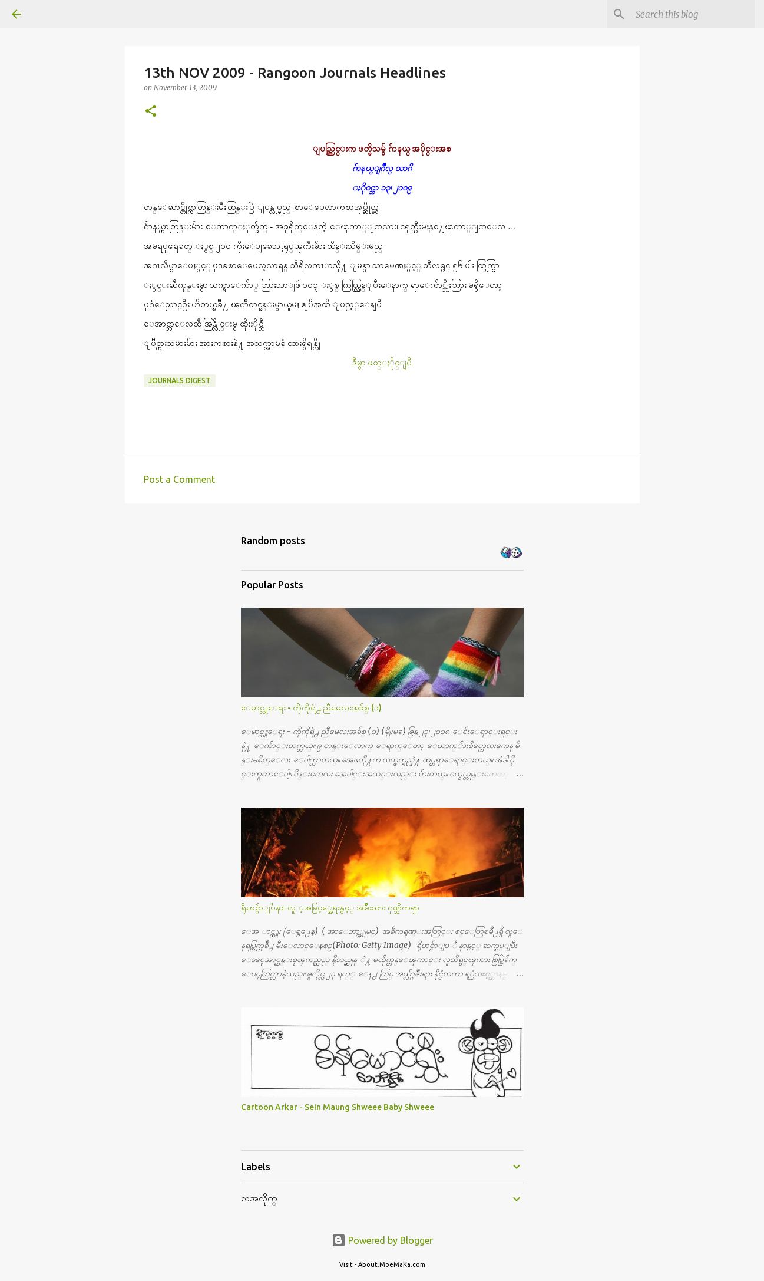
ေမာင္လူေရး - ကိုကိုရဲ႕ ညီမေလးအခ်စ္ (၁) (311, 707)
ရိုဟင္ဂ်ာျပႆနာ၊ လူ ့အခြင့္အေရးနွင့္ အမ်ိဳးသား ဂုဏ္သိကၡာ (330, 907)
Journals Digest (179, 380)
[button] (151, 112)
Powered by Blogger (382, 1240)
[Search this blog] (693, 14)
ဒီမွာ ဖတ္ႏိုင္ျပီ (382, 362)
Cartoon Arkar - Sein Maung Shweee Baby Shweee (337, 1107)
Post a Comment (179, 479)
